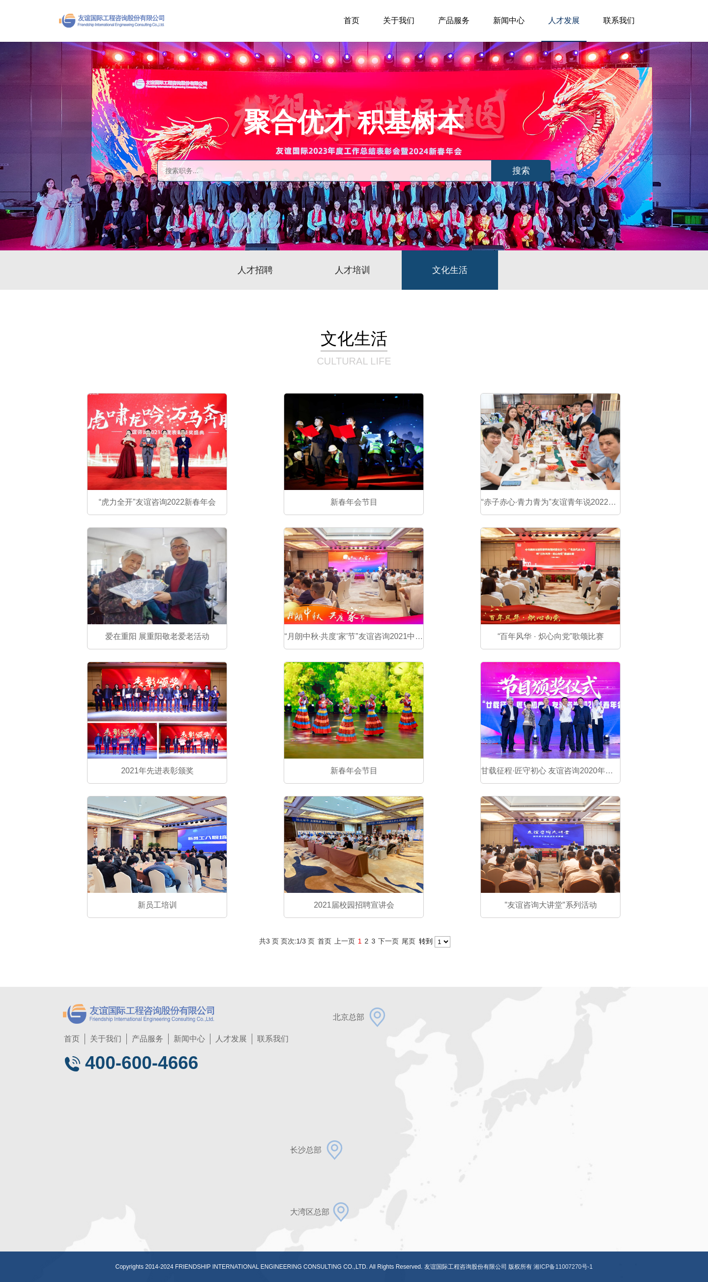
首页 (351, 20)
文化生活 (450, 270)
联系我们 (619, 20)
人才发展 (564, 20)
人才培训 (352, 270)
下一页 (388, 941)
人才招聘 (255, 270)
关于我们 (398, 20)
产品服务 (454, 20)
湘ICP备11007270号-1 (562, 1266)
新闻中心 (509, 20)
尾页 (408, 941)
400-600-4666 (130, 1063)
